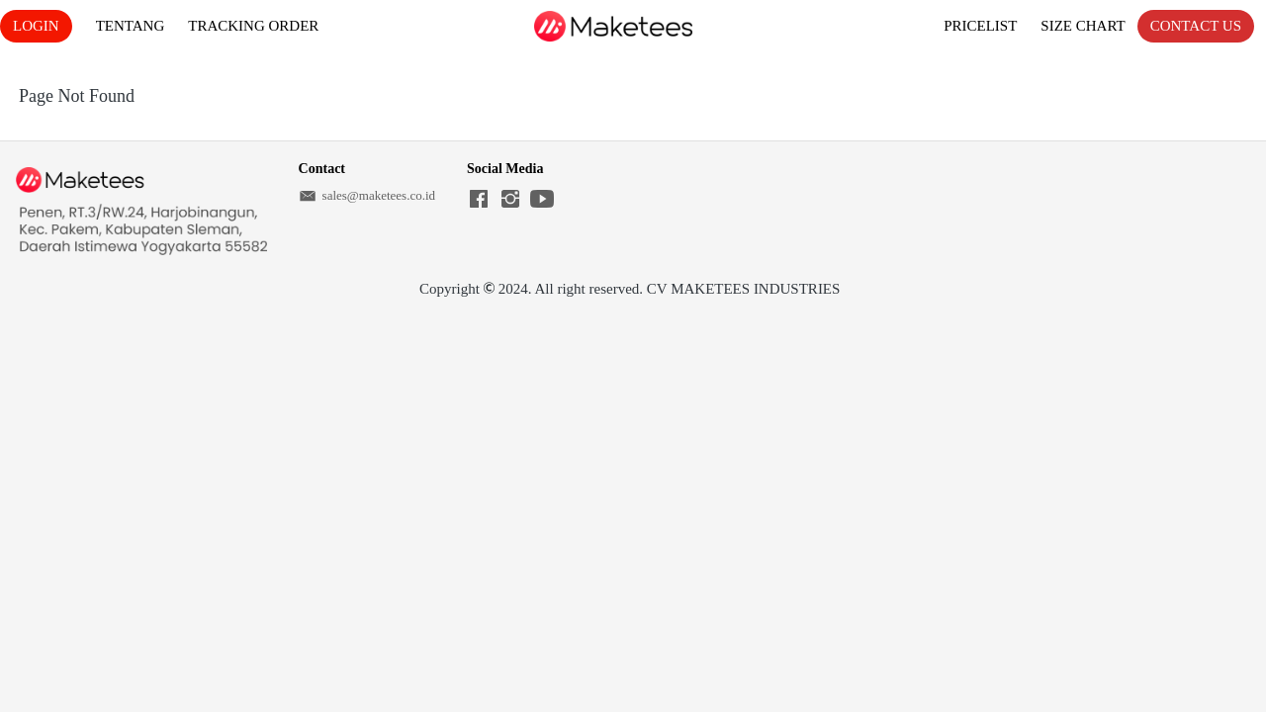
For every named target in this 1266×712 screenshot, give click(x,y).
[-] (479, 200)
